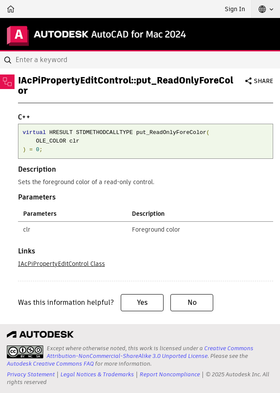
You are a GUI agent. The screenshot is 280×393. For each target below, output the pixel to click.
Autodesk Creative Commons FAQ (50, 364)
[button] (266, 9)
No (192, 302)
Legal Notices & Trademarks (97, 374)
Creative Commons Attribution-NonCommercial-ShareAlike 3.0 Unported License (150, 352)
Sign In (235, 9)
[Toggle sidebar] (7, 81)
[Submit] (8, 59)
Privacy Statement (31, 374)
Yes (142, 302)
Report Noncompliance (170, 374)
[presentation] (25, 351)
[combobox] (140, 59)
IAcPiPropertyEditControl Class (61, 263)
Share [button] (263, 80)
